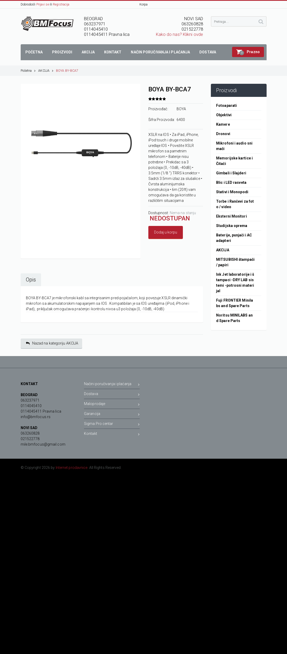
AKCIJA (45, 71)
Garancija (112, 415)
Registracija (61, 4)
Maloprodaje (112, 405)
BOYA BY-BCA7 (67, 71)
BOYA (181, 109)
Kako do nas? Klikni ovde (179, 34)
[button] (248, 52)
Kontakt (112, 434)
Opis (31, 280)
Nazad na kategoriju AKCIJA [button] (52, 343)
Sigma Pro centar (112, 425)
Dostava (112, 395)
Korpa (143, 4)
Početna (28, 71)
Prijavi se (42, 4)
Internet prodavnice (72, 467)
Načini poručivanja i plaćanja (112, 385)
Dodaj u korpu (165, 232)
